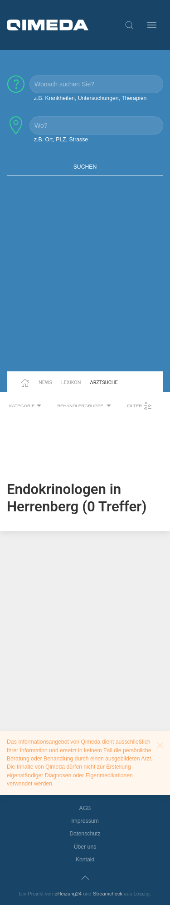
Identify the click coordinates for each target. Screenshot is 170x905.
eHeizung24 (68, 893)
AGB (85, 808)
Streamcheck (107, 893)
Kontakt (85, 859)
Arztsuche (104, 382)
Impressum (85, 821)
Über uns (85, 847)
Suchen (85, 167)
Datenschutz (84, 833)
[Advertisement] (85, 279)
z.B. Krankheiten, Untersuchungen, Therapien (90, 98)
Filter (139, 405)
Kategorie (26, 405)
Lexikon (71, 382)
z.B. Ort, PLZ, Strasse (61, 139)
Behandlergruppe (85, 405)
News (45, 382)
